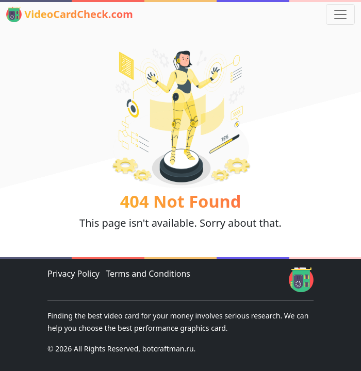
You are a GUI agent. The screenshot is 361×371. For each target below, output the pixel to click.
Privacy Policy (73, 273)
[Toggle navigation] (340, 14)
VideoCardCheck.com (69, 14)
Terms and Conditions (148, 273)
